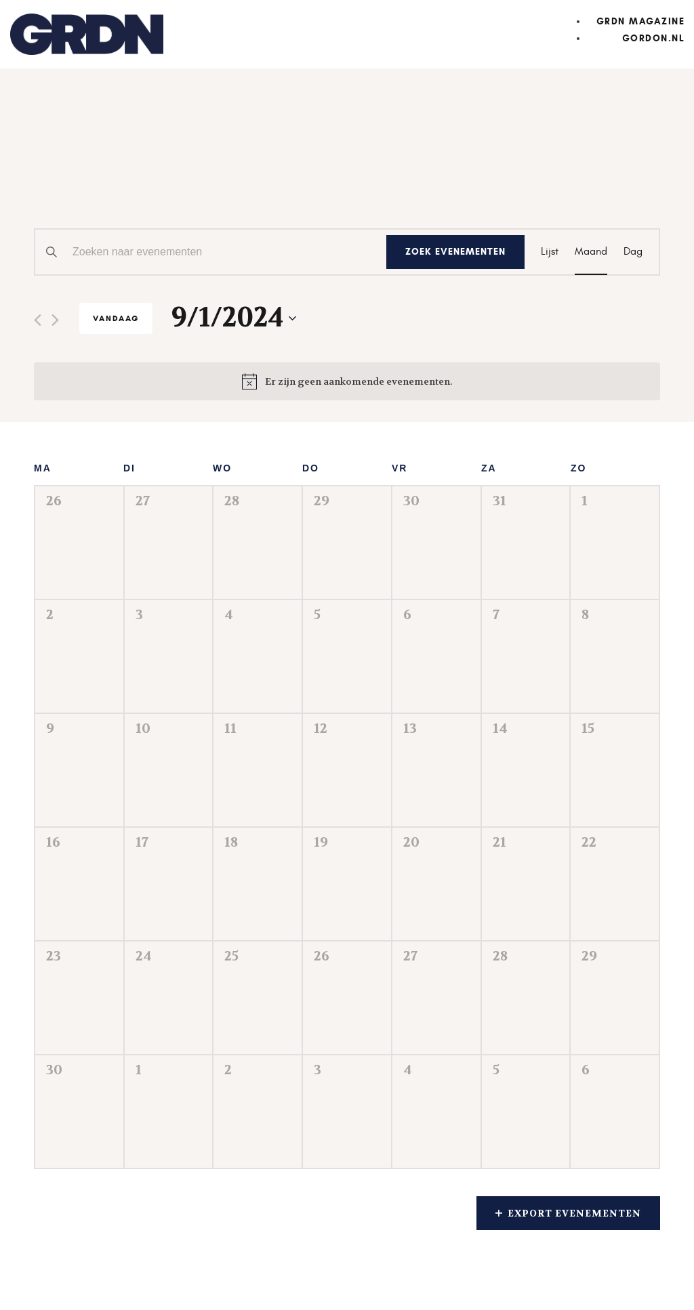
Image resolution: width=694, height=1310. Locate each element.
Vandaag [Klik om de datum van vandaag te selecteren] (116, 318)
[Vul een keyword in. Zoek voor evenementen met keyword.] (210, 252)
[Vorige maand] (37, 320)
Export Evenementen (568, 1213)
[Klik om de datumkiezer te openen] (233, 318)
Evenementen (121, 176)
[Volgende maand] (55, 320)
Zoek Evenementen (455, 251)
